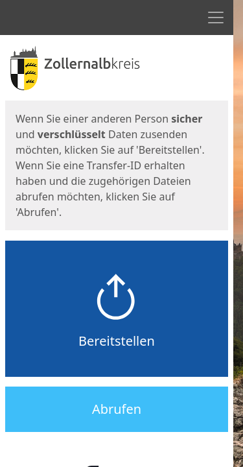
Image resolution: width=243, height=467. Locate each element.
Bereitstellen (116, 341)
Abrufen (116, 409)
